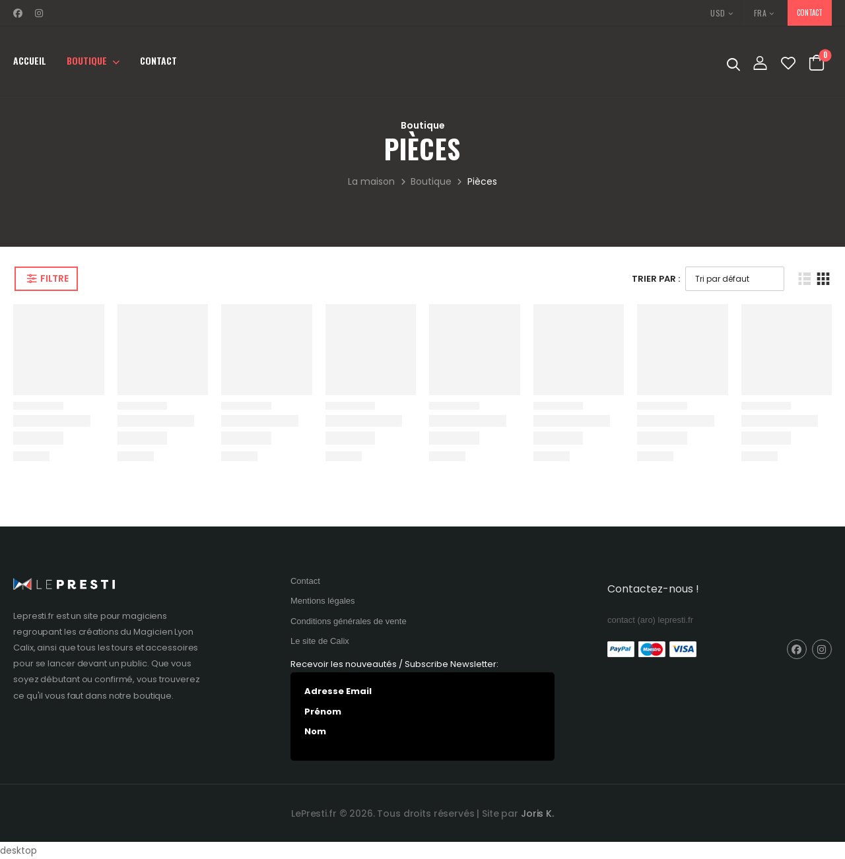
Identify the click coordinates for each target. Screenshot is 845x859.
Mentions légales (322, 601)
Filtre (54, 278)
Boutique (87, 60)
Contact (158, 60)
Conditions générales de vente (348, 621)
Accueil (29, 60)
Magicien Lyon (163, 631)
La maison (371, 181)
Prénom (322, 711)
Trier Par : (656, 278)
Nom (315, 731)
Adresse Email (338, 691)
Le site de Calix (319, 641)
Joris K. (537, 813)
